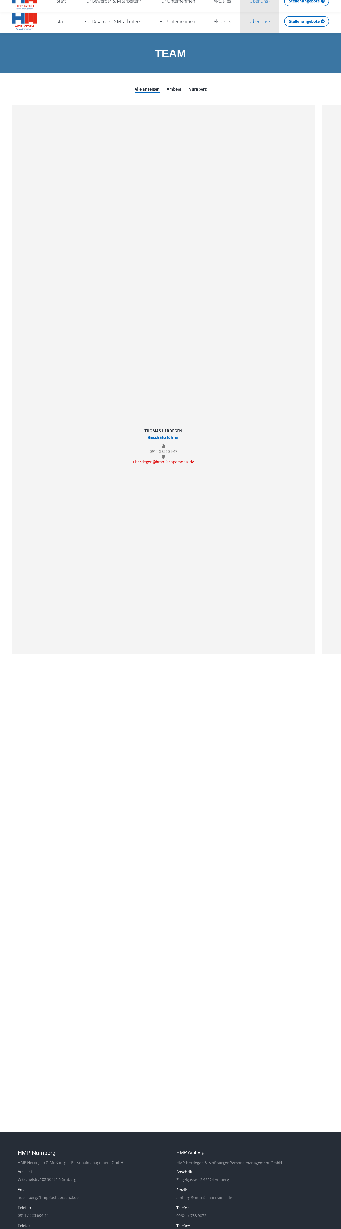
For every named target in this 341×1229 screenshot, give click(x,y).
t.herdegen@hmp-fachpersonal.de (163, 459)
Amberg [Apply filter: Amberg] (174, 89)
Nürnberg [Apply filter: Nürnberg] (197, 89)
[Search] (295, 5)
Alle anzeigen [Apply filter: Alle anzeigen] (147, 89)
